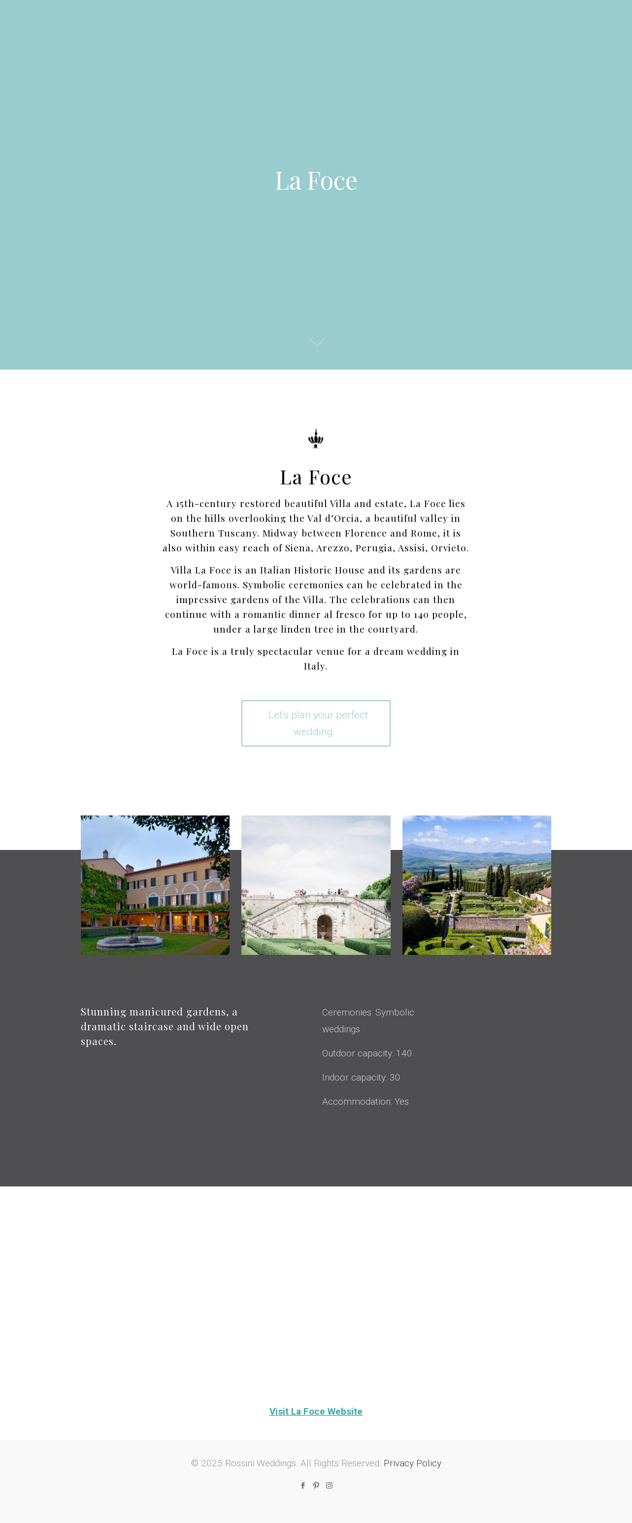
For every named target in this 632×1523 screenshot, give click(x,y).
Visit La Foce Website (316, 1411)
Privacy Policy (412, 1463)
